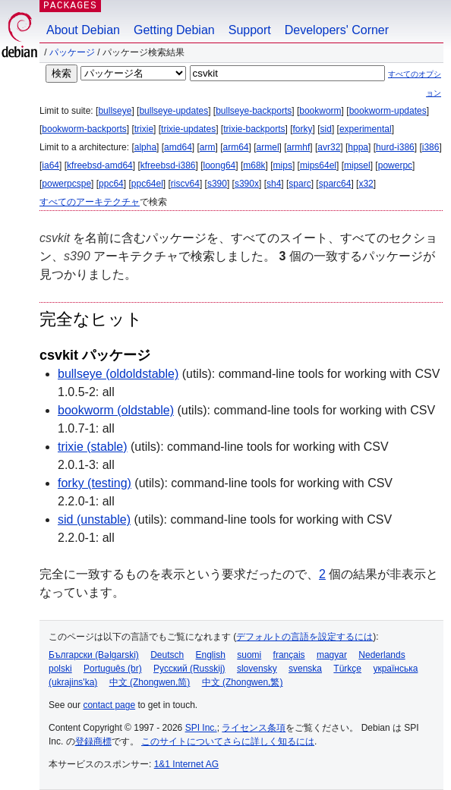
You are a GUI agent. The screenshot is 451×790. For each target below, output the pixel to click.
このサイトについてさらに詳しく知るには (227, 741)
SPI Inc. (201, 727)
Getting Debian (174, 30)
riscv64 (185, 183)
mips (282, 165)
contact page (109, 705)
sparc (300, 183)
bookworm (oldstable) (116, 410)
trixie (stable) (93, 446)
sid (326, 129)
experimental (365, 129)
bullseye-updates (173, 110)
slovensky (257, 668)
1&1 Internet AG (186, 764)
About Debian (83, 30)
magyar (332, 655)
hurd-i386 (395, 147)
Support (250, 30)
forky (303, 129)
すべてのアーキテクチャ (89, 202)
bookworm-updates (388, 110)
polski (60, 668)
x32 (365, 183)
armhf (299, 147)
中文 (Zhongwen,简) (150, 682)
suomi (249, 655)
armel (268, 147)
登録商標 (93, 741)
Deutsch (167, 655)
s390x (247, 183)
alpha (145, 147)
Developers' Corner (337, 30)
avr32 (328, 147)
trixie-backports (254, 129)
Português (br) (113, 668)
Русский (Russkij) (189, 668)
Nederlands (381, 655)
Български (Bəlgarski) (94, 655)
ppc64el (147, 183)
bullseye (114, 110)
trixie (143, 129)
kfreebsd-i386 (168, 165)
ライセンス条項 (253, 727)
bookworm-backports (84, 129)
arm (208, 147)
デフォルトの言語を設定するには (304, 636)
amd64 (178, 147)
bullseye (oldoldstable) (118, 373)
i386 (431, 147)
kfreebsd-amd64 (100, 165)
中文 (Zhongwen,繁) (242, 682)
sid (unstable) (94, 519)
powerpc (395, 165)
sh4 (273, 183)
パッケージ (72, 52)
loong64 (219, 165)
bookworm (320, 110)
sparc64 (335, 183)
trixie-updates (188, 129)
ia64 (50, 165)
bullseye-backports (254, 110)
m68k (254, 165)
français (289, 655)
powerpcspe (66, 183)
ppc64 (111, 183)
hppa (358, 147)
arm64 (236, 147)
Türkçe (347, 668)
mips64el (318, 165)
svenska (305, 668)
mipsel (357, 165)
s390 (217, 183)
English (211, 655)
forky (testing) (94, 483)
